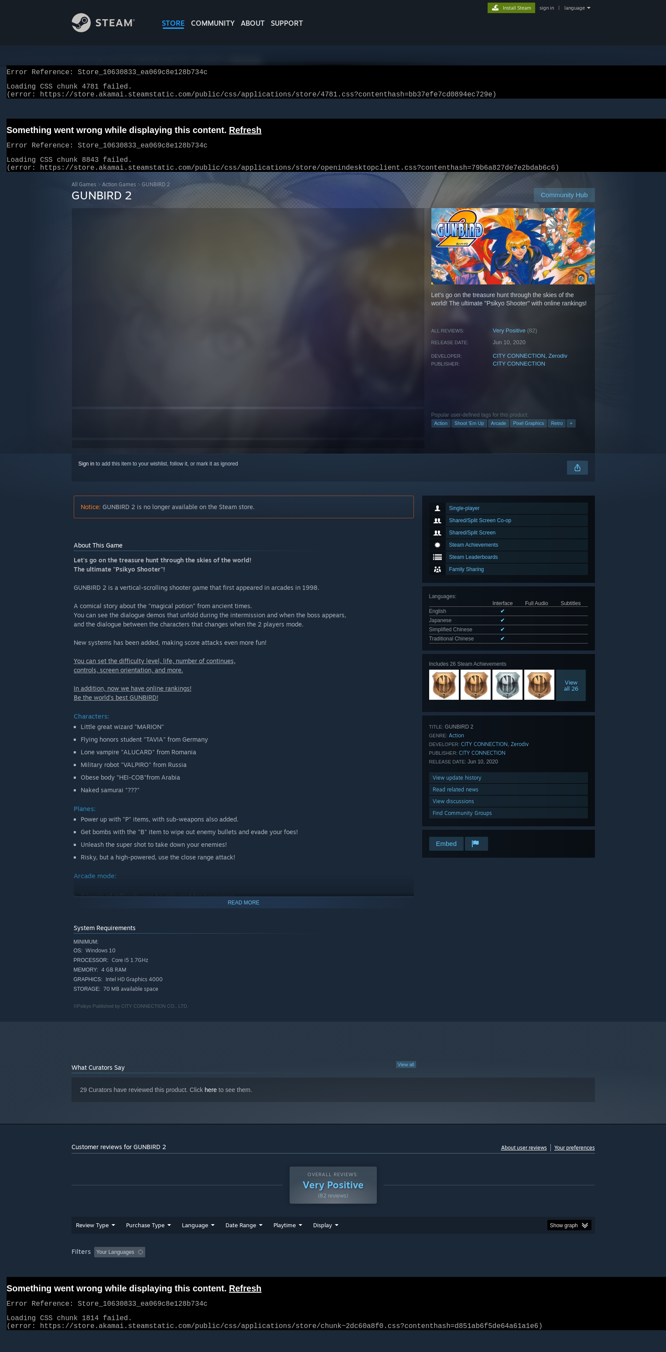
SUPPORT (287, 23)
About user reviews (524, 1158)
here (211, 1100)
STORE (173, 23)
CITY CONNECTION (519, 366)
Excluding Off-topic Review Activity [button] (203, 1269)
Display (322, 1241)
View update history (457, 788)
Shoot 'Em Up (469, 433)
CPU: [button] (451, 1269)
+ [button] (571, 433)
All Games (84, 195)
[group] (333, 1269)
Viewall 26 (571, 695)
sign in (547, 8)
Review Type (92, 1241)
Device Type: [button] (519, 1269)
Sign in (87, 474)
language (574, 8)
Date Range (240, 1241)
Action (441, 433)
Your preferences (574, 1158)
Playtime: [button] (270, 1269)
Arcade (498, 433)
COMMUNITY (213, 23)
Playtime (284, 1241)
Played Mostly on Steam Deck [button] (333, 1269)
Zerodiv (557, 366)
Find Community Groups (462, 823)
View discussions (453, 811)
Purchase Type (145, 1241)
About (253, 23)
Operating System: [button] (406, 1269)
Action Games (119, 195)
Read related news (455, 800)
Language (195, 1241)
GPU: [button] (480, 1269)
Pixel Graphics (528, 433)
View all (406, 1075)
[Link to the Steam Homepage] (110, 30)
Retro (557, 433)
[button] (100, 1268)
